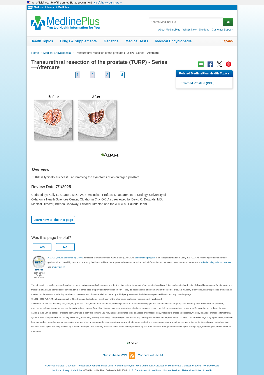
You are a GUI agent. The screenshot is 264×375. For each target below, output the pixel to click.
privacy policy (58, 267)
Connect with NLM (150, 355)
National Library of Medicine (51, 7)
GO (227, 22)
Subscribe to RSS (119, 355)
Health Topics (41, 41)
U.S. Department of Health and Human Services (155, 370)
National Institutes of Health (196, 370)
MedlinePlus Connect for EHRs (184, 365)
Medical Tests (136, 41)
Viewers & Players (124, 365)
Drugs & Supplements (78, 41)
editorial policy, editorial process (216, 262)
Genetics (111, 41)
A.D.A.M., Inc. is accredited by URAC (65, 257)
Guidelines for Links (102, 365)
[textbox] (186, 22)
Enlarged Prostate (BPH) (197, 83)
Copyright (71, 365)
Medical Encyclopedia (173, 41)
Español (228, 41)
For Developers (211, 365)
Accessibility (84, 365)
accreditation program (144, 257)
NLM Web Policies (54, 365)
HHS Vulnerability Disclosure (151, 365)
